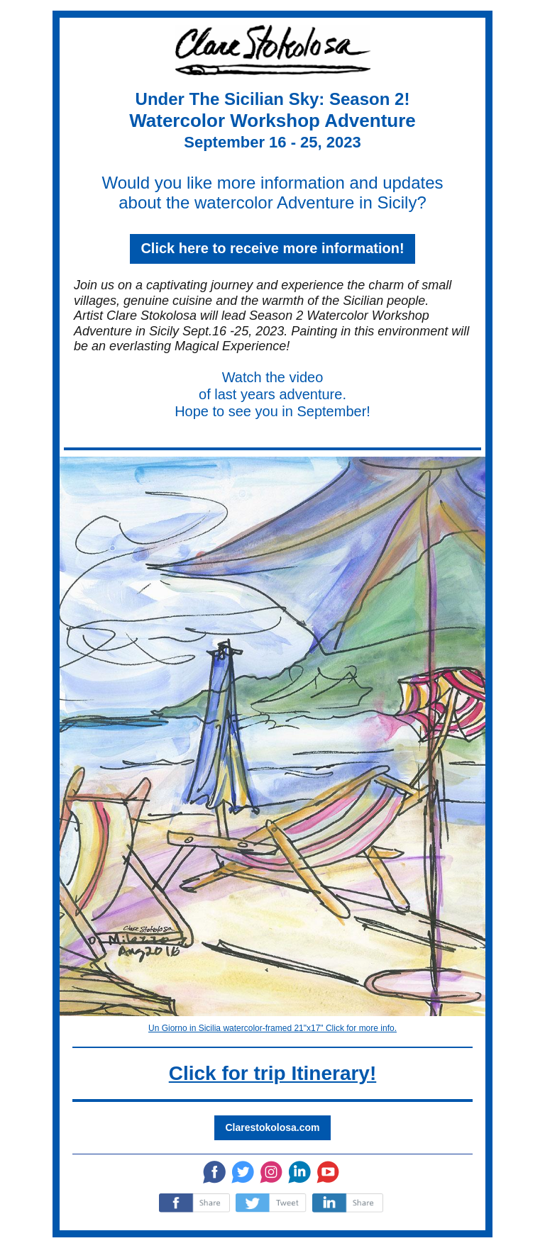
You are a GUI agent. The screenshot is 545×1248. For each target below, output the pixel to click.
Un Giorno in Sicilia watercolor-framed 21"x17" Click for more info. (272, 1028)
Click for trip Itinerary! (273, 1073)
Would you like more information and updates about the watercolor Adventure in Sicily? (272, 192)
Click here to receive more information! (272, 248)
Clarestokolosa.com (272, 1127)
